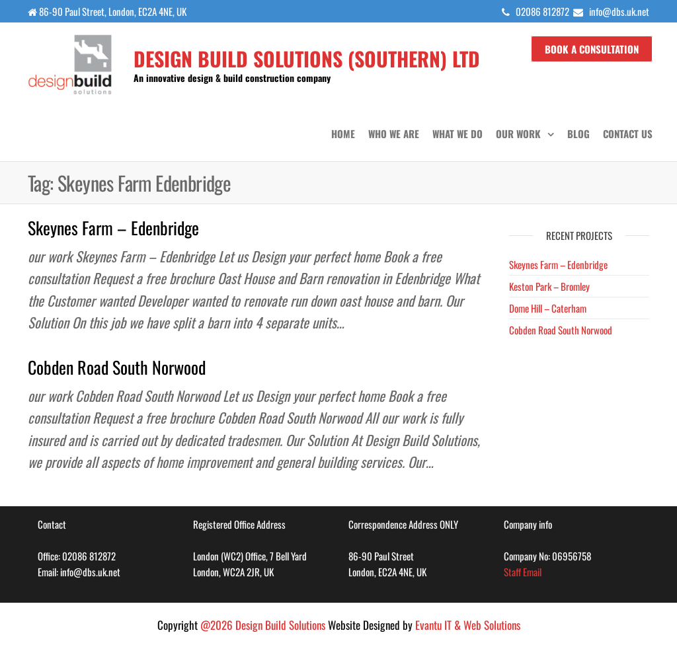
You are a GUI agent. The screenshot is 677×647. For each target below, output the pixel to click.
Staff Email (522, 571)
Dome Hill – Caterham (547, 308)
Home (343, 133)
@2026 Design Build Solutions (262, 625)
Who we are (393, 133)
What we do (457, 133)
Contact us (628, 133)
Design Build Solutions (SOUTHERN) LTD (307, 58)
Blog (578, 133)
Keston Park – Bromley (549, 286)
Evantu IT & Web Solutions (467, 625)
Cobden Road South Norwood (117, 367)
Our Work (518, 133)
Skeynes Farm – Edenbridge (113, 228)
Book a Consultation (592, 49)
